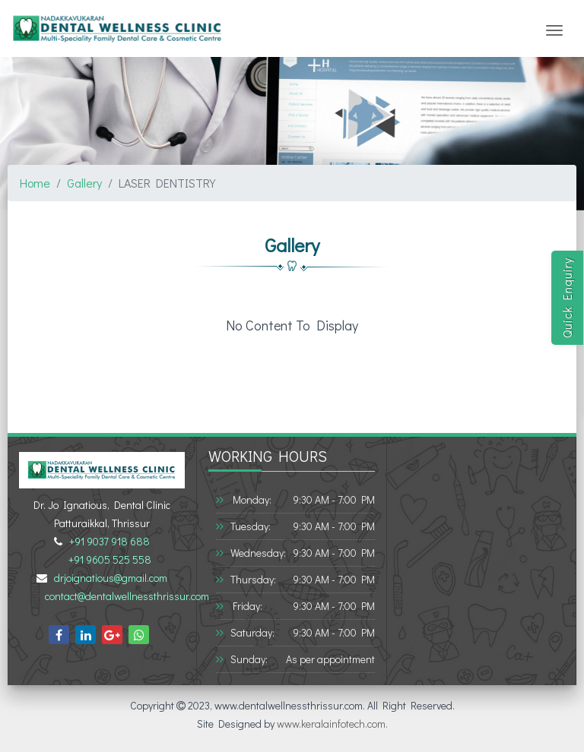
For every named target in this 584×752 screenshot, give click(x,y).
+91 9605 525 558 (107, 559)
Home (35, 183)
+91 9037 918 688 (107, 541)
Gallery (84, 183)
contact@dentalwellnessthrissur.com (124, 596)
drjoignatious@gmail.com (108, 577)
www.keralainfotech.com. (332, 723)
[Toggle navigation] (554, 30)
